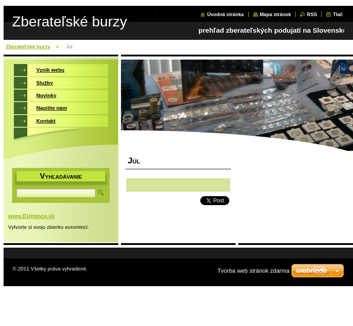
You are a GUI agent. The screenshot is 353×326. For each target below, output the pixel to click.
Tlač (338, 14)
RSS (312, 14)
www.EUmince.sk (31, 216)
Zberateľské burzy (28, 46)
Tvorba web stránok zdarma (253, 270)
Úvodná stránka (225, 14)
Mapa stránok (275, 14)
